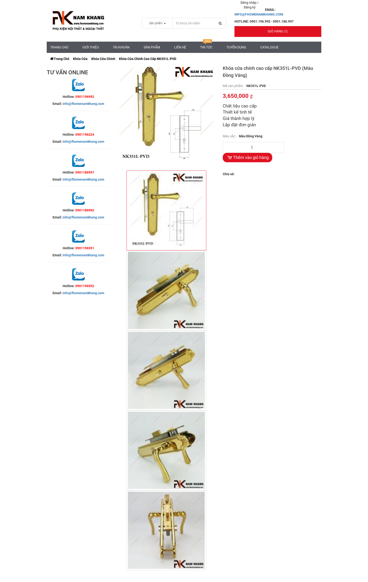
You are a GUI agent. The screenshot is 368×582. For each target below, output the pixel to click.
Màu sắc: (230, 136)
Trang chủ (59, 47)
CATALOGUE (269, 47)
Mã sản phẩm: (233, 86)
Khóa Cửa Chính (103, 59)
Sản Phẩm (152, 47)
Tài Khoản (121, 47)
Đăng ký (250, 7)
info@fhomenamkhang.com (83, 104)
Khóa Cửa (80, 59)
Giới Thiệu (90, 47)
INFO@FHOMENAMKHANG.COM (258, 14)
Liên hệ (180, 47)
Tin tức (206, 45)
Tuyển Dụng (236, 47)
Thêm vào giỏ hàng (247, 157)
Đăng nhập (249, 2)
